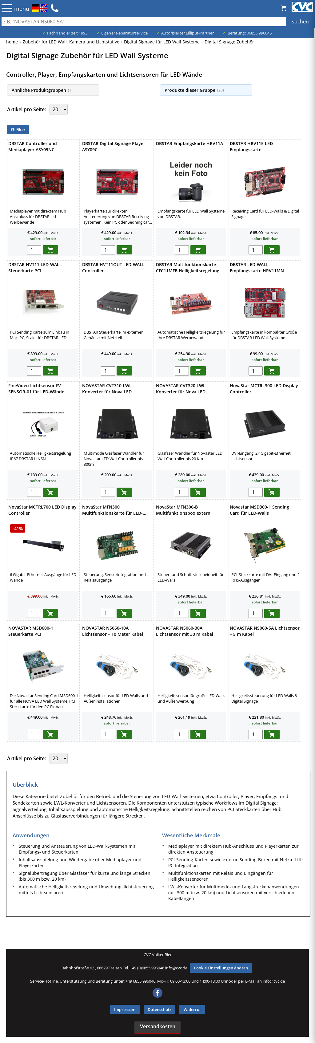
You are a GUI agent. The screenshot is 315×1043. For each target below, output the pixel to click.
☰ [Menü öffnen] (7, 8)
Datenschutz (159, 1009)
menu (21, 8)
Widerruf (192, 1009)
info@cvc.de (176, 968)
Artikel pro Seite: (27, 109)
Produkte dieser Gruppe (194, 90)
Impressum (124, 1009)
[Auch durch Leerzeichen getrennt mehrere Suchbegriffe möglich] (157, 21)
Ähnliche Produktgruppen (42, 90)
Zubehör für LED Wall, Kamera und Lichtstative (71, 42)
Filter (18, 129)
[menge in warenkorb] (34, 249)
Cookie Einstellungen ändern (221, 968)
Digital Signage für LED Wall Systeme (162, 42)
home (12, 42)
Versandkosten (157, 1026)
